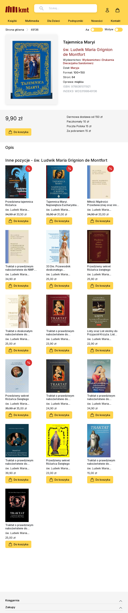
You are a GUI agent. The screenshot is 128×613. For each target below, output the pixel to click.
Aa (87, 29)
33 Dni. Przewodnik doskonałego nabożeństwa (58, 268)
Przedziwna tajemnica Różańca (19, 203)
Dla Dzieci (53, 20)
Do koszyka (18, 132)
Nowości (96, 20)
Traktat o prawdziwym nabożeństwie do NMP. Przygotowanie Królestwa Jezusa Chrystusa (21, 268)
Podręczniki (75, 20)
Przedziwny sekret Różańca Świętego (17, 397)
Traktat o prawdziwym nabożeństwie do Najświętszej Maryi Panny (62, 332)
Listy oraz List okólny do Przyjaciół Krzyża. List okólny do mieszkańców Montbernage (102, 332)
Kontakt (115, 20)
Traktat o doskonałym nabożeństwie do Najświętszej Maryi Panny (21, 332)
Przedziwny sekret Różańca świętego (99, 268)
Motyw (114, 30)
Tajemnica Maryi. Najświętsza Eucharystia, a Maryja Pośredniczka (61, 203)
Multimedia (32, 20)
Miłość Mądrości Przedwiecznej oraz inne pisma (102, 203)
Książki (12, 20)
